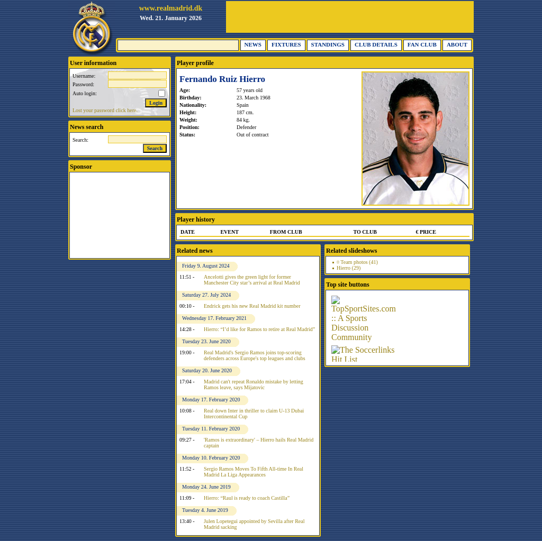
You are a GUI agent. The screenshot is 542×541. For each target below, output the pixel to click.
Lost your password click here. (105, 110)
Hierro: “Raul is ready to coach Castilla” (247, 498)
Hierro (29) (348, 268)
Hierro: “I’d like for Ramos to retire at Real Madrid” (259, 329)
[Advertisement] (350, 17)
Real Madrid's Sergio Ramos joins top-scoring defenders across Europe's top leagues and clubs (254, 355)
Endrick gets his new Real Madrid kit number (252, 306)
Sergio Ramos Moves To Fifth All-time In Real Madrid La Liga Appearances (253, 472)
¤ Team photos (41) (357, 262)
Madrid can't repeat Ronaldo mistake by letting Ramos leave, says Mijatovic (253, 384)
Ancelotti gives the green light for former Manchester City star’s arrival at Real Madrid (252, 280)
